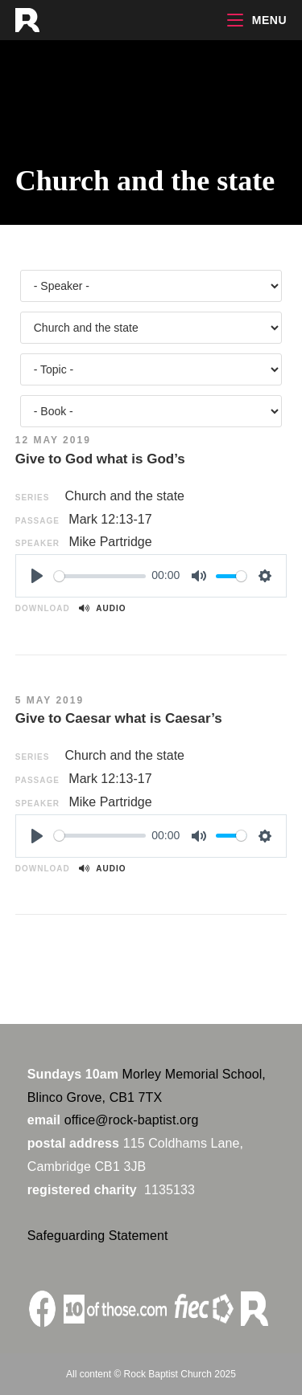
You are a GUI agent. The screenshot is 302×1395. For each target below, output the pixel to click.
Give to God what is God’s (100, 459)
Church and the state (124, 496)
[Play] (37, 576)
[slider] (100, 576)
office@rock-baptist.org (131, 1120)
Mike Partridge (109, 542)
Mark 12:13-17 (109, 519)
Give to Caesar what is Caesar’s (118, 718)
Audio (102, 608)
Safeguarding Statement (97, 1235)
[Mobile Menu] (257, 20)
